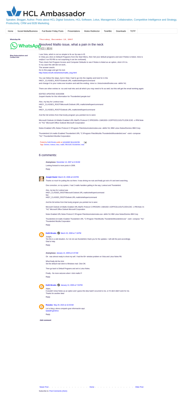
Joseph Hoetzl (51, 177)
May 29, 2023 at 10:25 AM (63, 305)
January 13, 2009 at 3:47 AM (67, 253)
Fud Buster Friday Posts (52, 31)
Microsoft (68, 144)
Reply (48, 169)
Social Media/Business (27, 31)
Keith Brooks (51, 233)
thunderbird (76, 144)
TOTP (133, 31)
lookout (52, 144)
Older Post (139, 387)
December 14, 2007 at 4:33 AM (68, 162)
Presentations (74, 31)
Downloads (121, 31)
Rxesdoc (49, 305)
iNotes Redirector (92, 31)
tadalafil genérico (52, 311)
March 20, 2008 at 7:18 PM (71, 233)
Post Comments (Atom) (58, 391)
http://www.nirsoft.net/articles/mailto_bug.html (58, 73)
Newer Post (44, 387)
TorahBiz (108, 31)
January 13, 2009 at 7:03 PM (71, 285)
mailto (62, 144)
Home (10, 31)
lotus (57, 144)
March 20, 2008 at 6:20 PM (68, 177)
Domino (46, 144)
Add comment (45, 320)
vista (82, 144)
